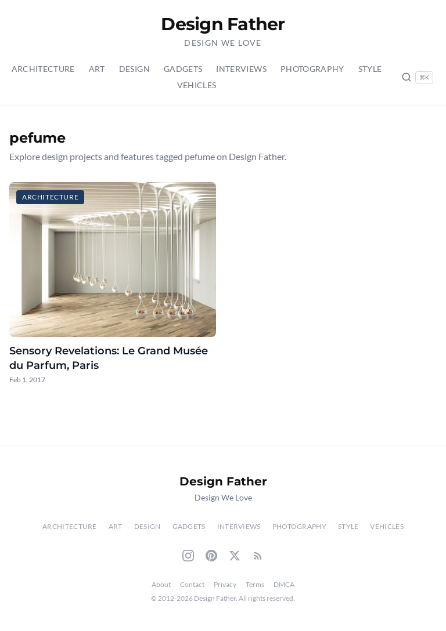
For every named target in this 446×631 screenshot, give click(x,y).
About (161, 584)
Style (370, 69)
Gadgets (183, 69)
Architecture (43, 69)
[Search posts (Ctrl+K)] (417, 77)
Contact (192, 584)
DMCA (284, 584)
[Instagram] (188, 555)
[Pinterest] (211, 555)
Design (134, 69)
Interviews (241, 69)
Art (97, 69)
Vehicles (197, 85)
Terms (255, 584)
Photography (312, 69)
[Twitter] (234, 555)
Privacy (225, 584)
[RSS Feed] (258, 555)
